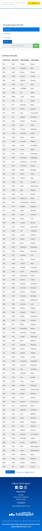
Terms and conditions (21, 497)
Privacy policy (21, 499)
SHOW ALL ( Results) (26, 472)
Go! (36, 45)
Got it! (33, 3)
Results (21, 495)
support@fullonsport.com (21, 506)
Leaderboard (7, 33)
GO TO (6, 42)
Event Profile (7, 38)
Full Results (7, 29)
